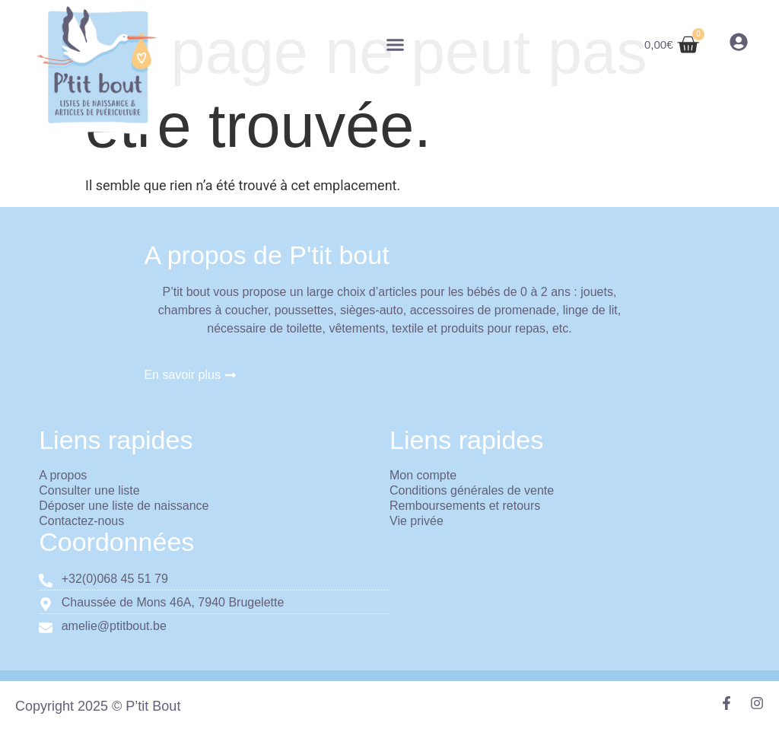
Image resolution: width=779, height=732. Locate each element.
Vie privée (417, 520)
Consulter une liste (89, 490)
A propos (63, 475)
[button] (395, 44)
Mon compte (423, 475)
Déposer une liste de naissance (123, 505)
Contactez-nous (81, 520)
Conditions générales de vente (472, 490)
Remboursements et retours (465, 505)
